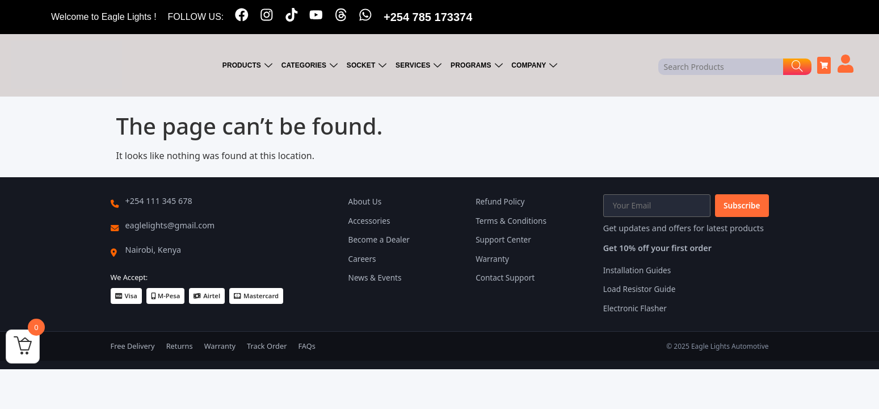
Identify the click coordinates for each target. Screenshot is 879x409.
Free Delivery (133, 346)
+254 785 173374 (429, 17)
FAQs (306, 346)
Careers (362, 258)
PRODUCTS (249, 65)
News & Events (375, 277)
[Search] (797, 67)
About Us (365, 201)
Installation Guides (637, 270)
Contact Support (505, 277)
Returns (179, 346)
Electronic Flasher (635, 308)
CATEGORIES (312, 65)
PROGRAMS (477, 65)
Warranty (492, 258)
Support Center (503, 239)
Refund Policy (500, 201)
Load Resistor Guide (639, 288)
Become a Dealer (379, 239)
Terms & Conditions (511, 220)
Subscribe (742, 205)
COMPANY (535, 65)
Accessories (369, 220)
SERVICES (420, 65)
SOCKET (368, 65)
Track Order (267, 346)
